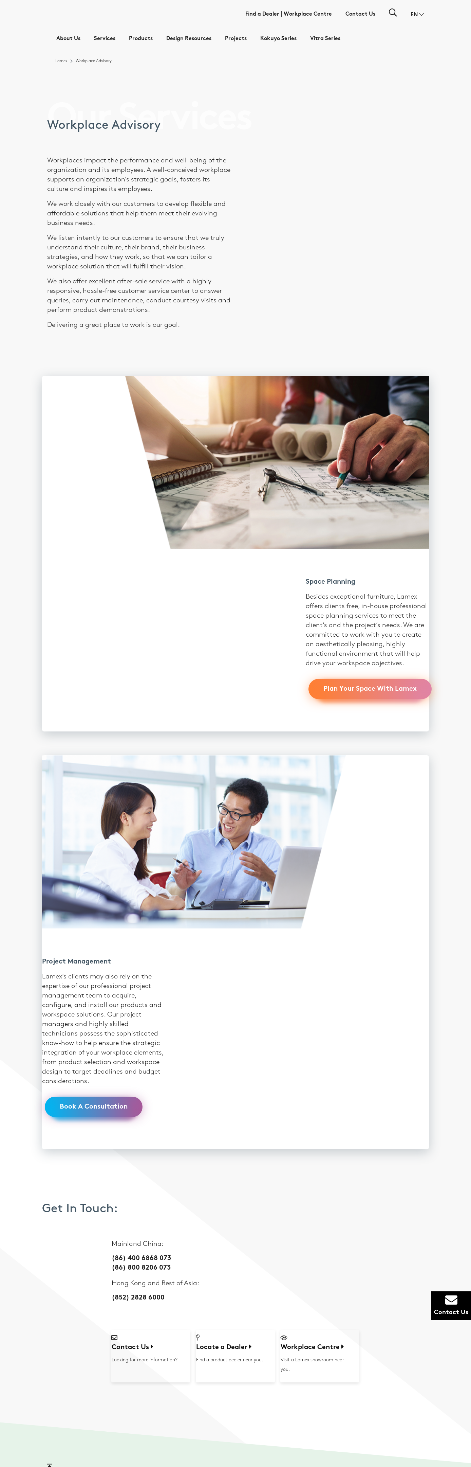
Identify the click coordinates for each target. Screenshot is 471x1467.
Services (104, 38)
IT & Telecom (338, 1314)
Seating (226, 1298)
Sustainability (123, 1240)
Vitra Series (325, 38)
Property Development (348, 1330)
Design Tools (284, 1232)
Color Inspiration (288, 1248)
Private (225, 1251)
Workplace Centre (308, 14)
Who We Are (122, 1232)
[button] (417, 15)
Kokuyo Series (278, 38)
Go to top (56, 1124)
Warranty (174, 1253)
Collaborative (231, 1276)
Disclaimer (231, 1430)
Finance (333, 1306)
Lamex (61, 61)
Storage (226, 1314)
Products (141, 38)
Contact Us (360, 14)
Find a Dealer (262, 14)
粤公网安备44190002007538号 (292, 1447)
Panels (224, 1322)
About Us (68, 38)
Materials (281, 1240)
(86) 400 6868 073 (141, 912)
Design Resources (188, 38)
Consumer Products (344, 1298)
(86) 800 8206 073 (141, 922)
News (116, 1248)
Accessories (229, 1339)
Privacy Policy (274, 1430)
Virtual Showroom (397, 1238)
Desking (226, 1306)
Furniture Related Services (182, 1242)
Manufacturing (340, 1322)
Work (224, 1243)
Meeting (226, 1259)
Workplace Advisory (183, 1232)
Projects (236, 38)
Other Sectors (339, 1339)
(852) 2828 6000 (138, 952)
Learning (227, 1267)
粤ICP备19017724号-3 (247, 1447)
